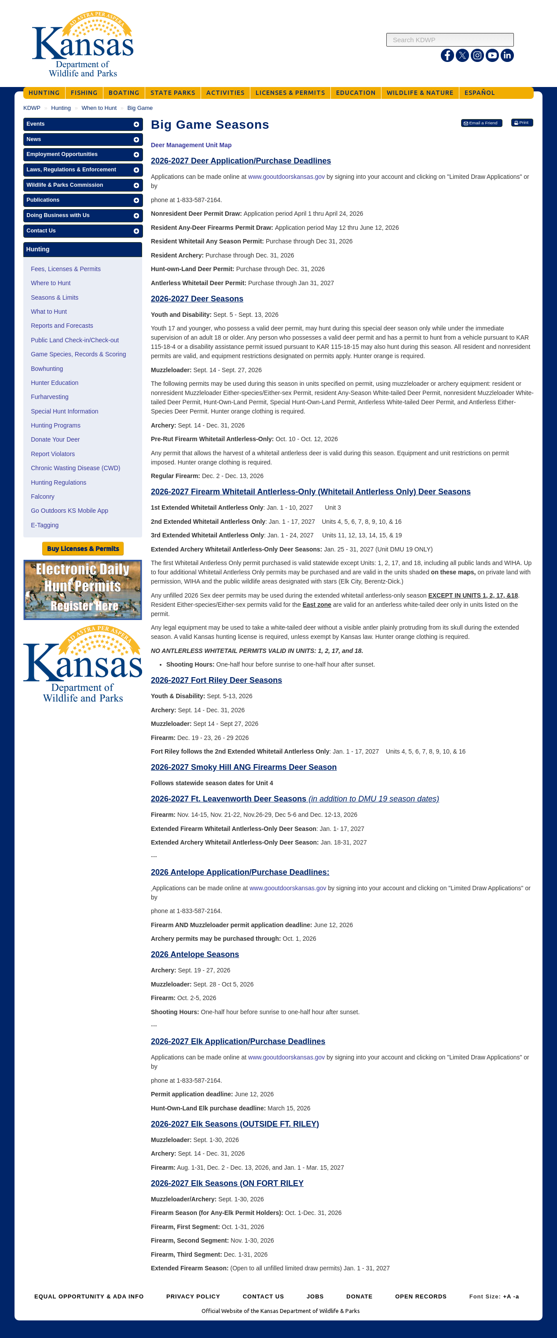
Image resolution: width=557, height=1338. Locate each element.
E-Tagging (45, 525)
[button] (83, 124)
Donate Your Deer (55, 439)
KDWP (31, 108)
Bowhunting (47, 368)
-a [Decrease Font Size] (516, 1296)
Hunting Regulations (58, 482)
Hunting (61, 108)
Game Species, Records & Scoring (78, 354)
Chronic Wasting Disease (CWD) (75, 467)
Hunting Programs (56, 425)
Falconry (43, 496)
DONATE (359, 1296)
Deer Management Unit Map (191, 145)
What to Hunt (49, 311)
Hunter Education (54, 382)
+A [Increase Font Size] (507, 1296)
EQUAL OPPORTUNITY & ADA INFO (89, 1296)
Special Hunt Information (64, 411)
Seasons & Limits (54, 297)
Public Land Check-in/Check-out (75, 340)
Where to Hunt (50, 282)
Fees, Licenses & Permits (66, 268)
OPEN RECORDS (421, 1296)
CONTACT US (263, 1296)
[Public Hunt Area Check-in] (82, 591)
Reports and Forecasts (62, 325)
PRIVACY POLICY (193, 1296)
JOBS (315, 1296)
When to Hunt (99, 108)
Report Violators (53, 453)
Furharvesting (50, 396)
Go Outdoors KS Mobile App (69, 510)
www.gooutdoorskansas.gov (286, 176)
